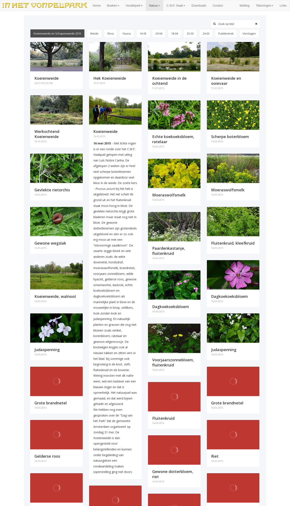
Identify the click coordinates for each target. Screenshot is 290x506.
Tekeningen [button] (264, 5)
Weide (94, 33)
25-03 (190, 33)
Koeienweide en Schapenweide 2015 (57, 33)
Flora (110, 33)
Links (283, 5)
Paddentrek (226, 33)
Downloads (199, 5)
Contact (218, 5)
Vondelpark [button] (134, 5)
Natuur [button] (154, 5)
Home (98, 5)
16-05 (143, 33)
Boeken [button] (113, 5)
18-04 (174, 33)
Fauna (127, 33)
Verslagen (249, 33)
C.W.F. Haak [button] (175, 5)
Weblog (244, 5)
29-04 (158, 33)
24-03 (206, 33)
